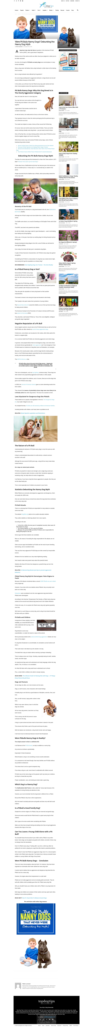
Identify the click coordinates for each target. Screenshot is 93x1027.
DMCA (71, 1025)
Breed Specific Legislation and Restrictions (33, 413)
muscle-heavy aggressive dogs (40, 329)
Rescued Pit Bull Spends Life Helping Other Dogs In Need (33, 147)
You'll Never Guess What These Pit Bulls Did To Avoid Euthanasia (35, 151)
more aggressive (37, 345)
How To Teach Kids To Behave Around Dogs (34, 898)
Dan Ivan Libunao (62, 222)
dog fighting (35, 372)
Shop (72, 10)
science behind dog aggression (39, 636)
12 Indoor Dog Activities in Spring (68, 221)
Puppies (22, 10)
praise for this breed (22, 313)
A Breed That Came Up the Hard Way (27, 161)
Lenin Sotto (61, 243)
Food (39, 10)
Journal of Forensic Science (28, 384)
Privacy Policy (65, 1025)
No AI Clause (75, 1025)
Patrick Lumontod (19, 46)
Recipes (28, 10)
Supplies (45, 10)
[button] (77, 10)
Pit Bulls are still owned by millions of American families (40, 405)
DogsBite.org (25, 514)
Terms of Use (53, 1025)
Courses (67, 10)
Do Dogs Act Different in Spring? (68, 242)
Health (34, 10)
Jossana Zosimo (61, 110)
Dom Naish (61, 311)
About (39, 1025)
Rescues (62, 10)
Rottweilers (18, 593)
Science (16, 10)
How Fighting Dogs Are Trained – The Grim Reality (39, 265)
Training (57, 10)
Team (43, 1025)
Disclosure (59, 1025)
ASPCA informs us (22, 359)
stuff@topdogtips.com (49, 1017)
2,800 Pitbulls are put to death (48, 581)
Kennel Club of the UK (23, 305)
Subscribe (47, 1025)
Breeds (51, 10)
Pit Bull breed (28, 745)
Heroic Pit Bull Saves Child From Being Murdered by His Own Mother (35, 145)
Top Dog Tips (20, 1010)
